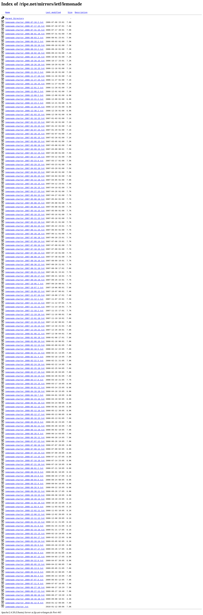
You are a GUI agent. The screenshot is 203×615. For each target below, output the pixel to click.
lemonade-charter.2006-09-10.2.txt (24, 41)
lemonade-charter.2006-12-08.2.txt (24, 91)
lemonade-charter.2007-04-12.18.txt (25, 179)
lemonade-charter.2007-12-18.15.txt (25, 322)
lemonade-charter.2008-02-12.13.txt (25, 345)
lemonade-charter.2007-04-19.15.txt (25, 183)
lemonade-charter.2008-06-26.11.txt (25, 437)
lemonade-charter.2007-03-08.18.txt (25, 145)
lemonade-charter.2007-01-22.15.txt (25, 122)
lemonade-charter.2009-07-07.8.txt (24, 579)
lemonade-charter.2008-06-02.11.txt (25, 426)
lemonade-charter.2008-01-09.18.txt (25, 337)
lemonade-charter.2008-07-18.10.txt (25, 460)
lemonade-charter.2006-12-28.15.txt (25, 106)
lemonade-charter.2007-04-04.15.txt (25, 172)
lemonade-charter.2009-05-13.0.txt (24, 568)
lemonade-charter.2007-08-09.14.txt (25, 256)
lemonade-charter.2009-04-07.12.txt (25, 556)
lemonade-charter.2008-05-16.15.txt (25, 418)
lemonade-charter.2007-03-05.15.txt (25, 137)
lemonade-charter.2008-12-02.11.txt (25, 510)
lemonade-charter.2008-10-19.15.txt (25, 495)
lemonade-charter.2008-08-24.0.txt (24, 476)
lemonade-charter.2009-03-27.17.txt (25, 549)
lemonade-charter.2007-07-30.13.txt (25, 253)
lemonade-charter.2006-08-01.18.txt (25, 33)
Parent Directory (14, 18)
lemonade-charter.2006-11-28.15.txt (25, 83)
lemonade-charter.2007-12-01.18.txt (25, 318)
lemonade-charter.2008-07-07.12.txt (25, 441)
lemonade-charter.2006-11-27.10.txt (25, 76)
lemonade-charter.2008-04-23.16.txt (25, 399)
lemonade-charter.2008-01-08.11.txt (25, 333)
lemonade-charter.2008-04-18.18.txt (25, 391)
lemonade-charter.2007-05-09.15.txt (25, 206)
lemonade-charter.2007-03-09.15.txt (25, 149)
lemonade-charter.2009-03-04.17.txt (25, 537)
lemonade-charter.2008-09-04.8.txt (24, 479)
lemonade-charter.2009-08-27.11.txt (25, 591)
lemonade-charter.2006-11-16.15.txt (25, 68)
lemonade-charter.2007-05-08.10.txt (25, 199)
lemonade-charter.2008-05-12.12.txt (25, 406)
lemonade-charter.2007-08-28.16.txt (25, 260)
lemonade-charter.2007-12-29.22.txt (25, 329)
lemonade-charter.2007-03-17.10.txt (25, 156)
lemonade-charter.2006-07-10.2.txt (24, 22)
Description (81, 12)
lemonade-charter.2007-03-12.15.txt (25, 153)
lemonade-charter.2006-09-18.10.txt (25, 45)
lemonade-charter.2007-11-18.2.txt (24, 310)
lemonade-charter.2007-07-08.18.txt (25, 237)
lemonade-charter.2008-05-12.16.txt (25, 410)
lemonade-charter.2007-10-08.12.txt (25, 291)
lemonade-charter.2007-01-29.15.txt (25, 126)
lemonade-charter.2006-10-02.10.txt (25, 53)
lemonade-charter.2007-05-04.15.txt (25, 195)
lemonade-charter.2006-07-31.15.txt (25, 30)
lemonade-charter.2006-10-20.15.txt (25, 60)
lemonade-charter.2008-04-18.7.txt (24, 395)
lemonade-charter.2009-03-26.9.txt (24, 545)
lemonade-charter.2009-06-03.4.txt (24, 575)
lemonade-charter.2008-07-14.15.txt (25, 456)
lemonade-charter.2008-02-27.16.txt (25, 372)
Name (7, 12)
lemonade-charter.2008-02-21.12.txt (25, 352)
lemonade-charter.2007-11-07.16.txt (25, 295)
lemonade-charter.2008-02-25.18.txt (25, 368)
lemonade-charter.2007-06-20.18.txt (25, 233)
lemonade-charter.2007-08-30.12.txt (25, 264)
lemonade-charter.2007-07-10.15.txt (25, 249)
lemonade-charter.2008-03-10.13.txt (25, 376)
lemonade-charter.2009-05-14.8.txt (24, 572)
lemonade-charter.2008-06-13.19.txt (25, 429)
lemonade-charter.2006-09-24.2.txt (24, 49)
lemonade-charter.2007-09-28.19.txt (25, 279)
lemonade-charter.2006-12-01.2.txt (24, 87)
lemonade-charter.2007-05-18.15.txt (25, 214)
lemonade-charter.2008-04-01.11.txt (25, 387)
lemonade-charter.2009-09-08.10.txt (25, 595)
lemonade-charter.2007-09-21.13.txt (25, 272)
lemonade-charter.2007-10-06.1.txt (24, 283)
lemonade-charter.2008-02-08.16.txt (25, 341)
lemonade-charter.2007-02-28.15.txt (25, 133)
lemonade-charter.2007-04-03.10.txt (25, 168)
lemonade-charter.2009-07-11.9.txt (24, 583)
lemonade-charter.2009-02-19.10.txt (25, 529)
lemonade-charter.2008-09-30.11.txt (25, 491)
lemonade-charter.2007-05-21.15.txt (25, 218)
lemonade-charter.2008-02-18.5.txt (24, 349)
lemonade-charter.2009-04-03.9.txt (24, 552)
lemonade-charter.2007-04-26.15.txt (25, 187)
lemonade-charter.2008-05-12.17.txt (25, 414)
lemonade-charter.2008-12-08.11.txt (25, 514)
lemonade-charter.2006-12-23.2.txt (24, 103)
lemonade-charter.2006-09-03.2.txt (24, 37)
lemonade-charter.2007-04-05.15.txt (25, 176)
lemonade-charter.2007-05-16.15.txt (25, 210)
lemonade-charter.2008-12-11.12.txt (25, 518)
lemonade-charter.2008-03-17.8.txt (24, 379)
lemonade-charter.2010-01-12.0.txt (24, 602)
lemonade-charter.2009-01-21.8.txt (24, 526)
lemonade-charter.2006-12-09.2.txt (24, 95)
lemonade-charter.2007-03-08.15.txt (25, 141)
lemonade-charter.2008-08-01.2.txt (24, 468)
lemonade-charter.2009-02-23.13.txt (25, 533)
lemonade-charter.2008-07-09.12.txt (25, 449)
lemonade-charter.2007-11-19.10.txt (25, 314)
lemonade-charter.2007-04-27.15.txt (25, 191)
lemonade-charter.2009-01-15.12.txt (25, 522)
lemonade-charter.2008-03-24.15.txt (25, 383)
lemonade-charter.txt (16, 606)
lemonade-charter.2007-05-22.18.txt (25, 222)
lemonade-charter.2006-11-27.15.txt (25, 80)
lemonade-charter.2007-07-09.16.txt (25, 245)
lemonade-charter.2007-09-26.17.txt (25, 276)
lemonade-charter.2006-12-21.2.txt (24, 99)
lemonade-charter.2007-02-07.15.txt (25, 130)
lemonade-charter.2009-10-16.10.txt (25, 599)
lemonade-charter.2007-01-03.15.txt (25, 114)
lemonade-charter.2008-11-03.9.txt (24, 506)
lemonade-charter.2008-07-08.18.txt (25, 445)
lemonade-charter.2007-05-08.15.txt (25, 203)
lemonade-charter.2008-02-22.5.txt (24, 360)
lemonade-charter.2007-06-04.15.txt (25, 226)
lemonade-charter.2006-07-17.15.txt (25, 26)
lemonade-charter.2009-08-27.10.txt (25, 587)
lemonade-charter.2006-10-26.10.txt (25, 64)
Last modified (53, 12)
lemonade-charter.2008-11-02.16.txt (25, 502)
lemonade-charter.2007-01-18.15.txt (25, 118)
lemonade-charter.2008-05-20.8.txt (24, 422)
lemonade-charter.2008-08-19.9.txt (24, 472)
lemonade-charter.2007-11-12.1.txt (24, 299)
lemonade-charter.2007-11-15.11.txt (25, 306)
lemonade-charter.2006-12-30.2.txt (24, 110)
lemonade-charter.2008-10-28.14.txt (25, 499)
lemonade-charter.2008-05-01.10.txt (25, 402)
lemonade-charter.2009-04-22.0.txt (24, 560)
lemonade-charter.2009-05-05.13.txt (25, 564)
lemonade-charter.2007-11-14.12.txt (25, 303)
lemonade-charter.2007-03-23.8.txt (24, 160)
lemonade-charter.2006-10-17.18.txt (25, 56)
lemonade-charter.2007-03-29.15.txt (25, 164)
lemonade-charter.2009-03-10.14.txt (25, 541)
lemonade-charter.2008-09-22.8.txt (24, 483)
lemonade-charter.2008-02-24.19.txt (25, 364)
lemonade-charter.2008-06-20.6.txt (24, 433)
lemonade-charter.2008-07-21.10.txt (25, 464)
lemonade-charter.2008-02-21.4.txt (24, 356)
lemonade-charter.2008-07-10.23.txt (25, 452)
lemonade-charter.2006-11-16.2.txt (24, 72)
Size (70, 12)
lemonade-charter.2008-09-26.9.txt (24, 487)
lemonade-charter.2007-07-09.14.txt (25, 241)
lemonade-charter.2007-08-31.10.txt (25, 268)
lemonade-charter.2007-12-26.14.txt (25, 326)
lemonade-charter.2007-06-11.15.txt (25, 229)
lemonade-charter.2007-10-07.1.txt (24, 287)
